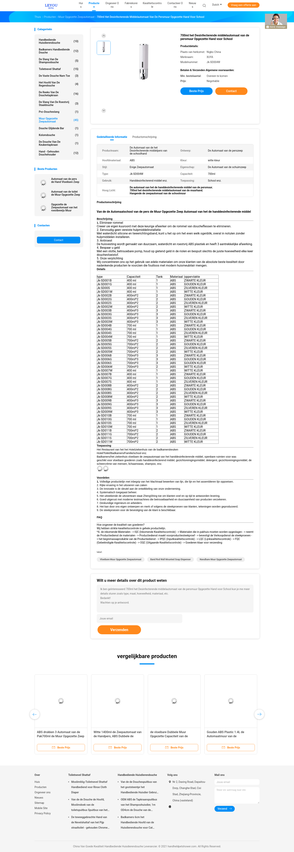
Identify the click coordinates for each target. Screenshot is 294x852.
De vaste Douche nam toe (58, 76)
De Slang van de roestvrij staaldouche (58, 104)
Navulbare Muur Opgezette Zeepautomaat (221, 559)
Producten (40, 787)
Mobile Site (41, 808)
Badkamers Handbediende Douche (58, 51)
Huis (37, 781)
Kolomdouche (58, 135)
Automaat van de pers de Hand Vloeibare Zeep (65, 180)
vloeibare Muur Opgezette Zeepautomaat (120, 559)
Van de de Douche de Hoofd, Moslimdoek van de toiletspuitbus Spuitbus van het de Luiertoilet (89, 805)
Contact (58, 240)
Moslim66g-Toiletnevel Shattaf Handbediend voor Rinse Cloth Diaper (89, 787)
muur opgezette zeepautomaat (58, 120)
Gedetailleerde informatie (112, 136)
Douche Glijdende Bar (58, 128)
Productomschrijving (144, 136)
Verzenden (119, 630)
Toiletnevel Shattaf (58, 69)
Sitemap (39, 802)
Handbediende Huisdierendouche (58, 41)
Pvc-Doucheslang (58, 112)
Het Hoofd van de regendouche (58, 84)
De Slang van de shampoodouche (58, 61)
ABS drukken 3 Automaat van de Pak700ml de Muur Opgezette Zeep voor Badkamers (60, 736)
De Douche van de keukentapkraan (58, 143)
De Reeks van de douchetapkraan (58, 94)
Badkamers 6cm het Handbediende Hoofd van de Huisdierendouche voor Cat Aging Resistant (137, 823)
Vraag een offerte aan (243, 5)
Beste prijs (196, 91)
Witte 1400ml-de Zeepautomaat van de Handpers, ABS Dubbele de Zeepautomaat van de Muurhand (118, 736)
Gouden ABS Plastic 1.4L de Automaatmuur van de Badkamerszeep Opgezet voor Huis (230, 736)
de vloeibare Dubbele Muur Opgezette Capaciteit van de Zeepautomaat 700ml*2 (169, 736)
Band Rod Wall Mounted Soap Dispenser (170, 559)
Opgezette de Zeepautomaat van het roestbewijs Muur (64, 207)
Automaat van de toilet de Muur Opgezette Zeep (65, 193)
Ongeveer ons (42, 792)
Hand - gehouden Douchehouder (58, 153)
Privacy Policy (42, 813)
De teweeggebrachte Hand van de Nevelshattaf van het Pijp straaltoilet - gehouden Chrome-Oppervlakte (89, 823)
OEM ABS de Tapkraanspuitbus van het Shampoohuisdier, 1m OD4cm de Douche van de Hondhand (139, 805)
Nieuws (38, 797)
